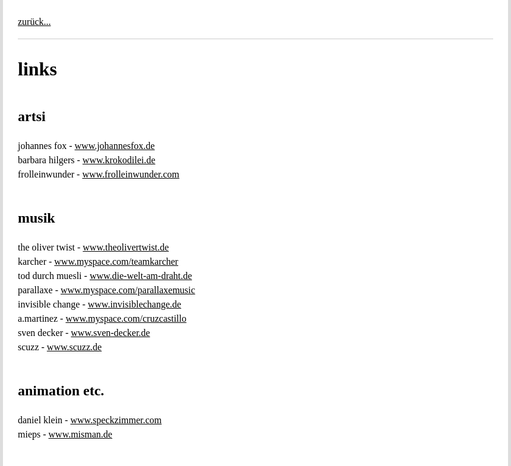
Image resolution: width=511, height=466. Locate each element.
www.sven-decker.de (110, 333)
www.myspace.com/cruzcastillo (125, 318)
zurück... (34, 22)
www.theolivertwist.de (126, 247)
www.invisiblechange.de (134, 304)
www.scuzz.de (74, 347)
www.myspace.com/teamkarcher (116, 261)
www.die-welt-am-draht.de (141, 276)
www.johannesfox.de (115, 146)
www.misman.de (80, 434)
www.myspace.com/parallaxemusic (128, 290)
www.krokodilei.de (119, 160)
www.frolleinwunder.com (130, 174)
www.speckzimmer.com (116, 420)
